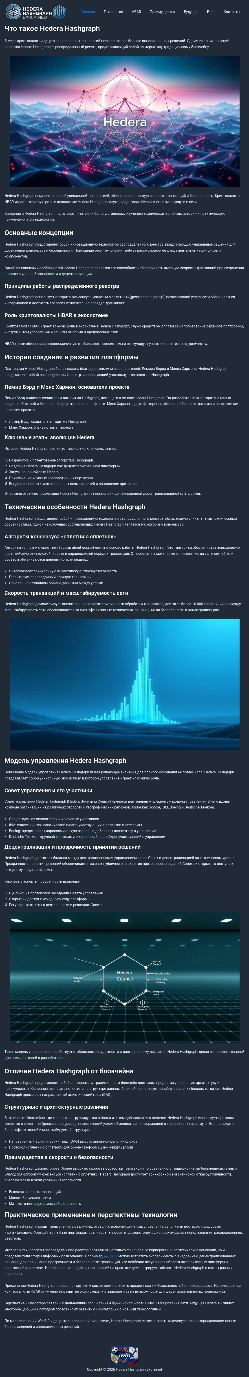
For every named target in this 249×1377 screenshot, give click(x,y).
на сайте (111, 1256)
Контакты (233, 12)
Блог (213, 12)
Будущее (195, 12)
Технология (121, 12)
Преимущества (167, 12)
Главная (98, 12)
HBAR (143, 12)
